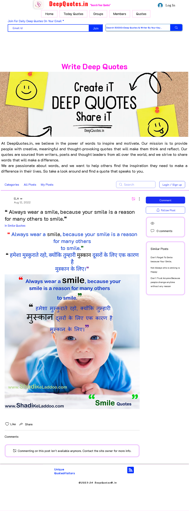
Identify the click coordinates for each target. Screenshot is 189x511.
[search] (135, 184)
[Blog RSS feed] (130, 470)
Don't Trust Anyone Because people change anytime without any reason (165, 282)
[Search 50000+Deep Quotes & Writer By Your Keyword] (134, 27)
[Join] (96, 28)
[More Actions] (137, 199)
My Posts (47, 184)
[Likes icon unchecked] (7, 424)
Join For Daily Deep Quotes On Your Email (35, 21)
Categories (12, 184)
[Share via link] (26, 424)
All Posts (30, 184)
